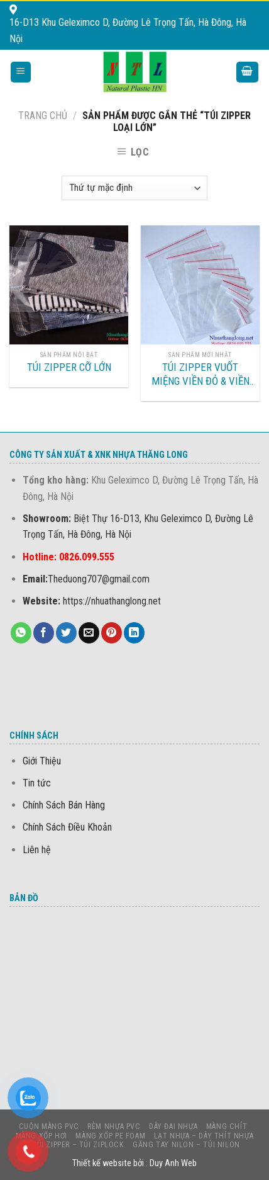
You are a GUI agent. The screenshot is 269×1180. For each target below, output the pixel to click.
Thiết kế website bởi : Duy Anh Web (134, 1163)
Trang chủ (42, 116)
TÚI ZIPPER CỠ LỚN (69, 367)
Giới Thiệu (42, 761)
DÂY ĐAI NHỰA (173, 1126)
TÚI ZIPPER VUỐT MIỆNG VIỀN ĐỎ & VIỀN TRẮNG (200, 374)
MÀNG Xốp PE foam (110, 1136)
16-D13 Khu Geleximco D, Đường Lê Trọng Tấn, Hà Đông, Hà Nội (127, 24)
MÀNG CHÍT (227, 1126)
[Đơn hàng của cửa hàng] (134, 188)
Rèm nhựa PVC (113, 1126)
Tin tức (37, 783)
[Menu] (21, 72)
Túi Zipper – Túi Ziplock (78, 1144)
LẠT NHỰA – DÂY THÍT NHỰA (204, 1136)
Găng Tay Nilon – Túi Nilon (186, 1144)
